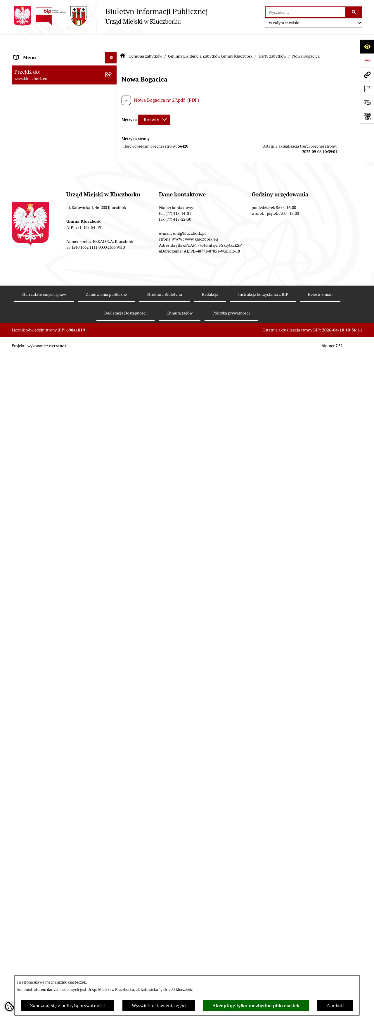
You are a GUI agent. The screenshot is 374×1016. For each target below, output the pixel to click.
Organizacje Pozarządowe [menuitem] (41, 935)
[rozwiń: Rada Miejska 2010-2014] (112, 101)
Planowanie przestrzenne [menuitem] (40, 243)
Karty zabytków (272, 40)
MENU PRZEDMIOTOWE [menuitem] (40, 142)
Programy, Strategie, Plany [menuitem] (41, 947)
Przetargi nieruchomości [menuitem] (39, 231)
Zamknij (335, 1006)
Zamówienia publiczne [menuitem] (38, 844)
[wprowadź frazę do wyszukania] (305, 12)
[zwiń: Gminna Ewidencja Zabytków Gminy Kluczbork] (112, 270)
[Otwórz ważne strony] (367, 89)
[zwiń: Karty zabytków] (112, 336)
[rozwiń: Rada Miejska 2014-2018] (112, 89)
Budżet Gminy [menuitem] (29, 196)
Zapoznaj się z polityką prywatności (67, 1006)
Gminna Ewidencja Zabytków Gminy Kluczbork (210, 40)
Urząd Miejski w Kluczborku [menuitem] (43, 112)
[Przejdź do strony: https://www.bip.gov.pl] (367, 60)
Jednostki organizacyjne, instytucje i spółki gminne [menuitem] (58, 127)
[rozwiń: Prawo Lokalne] (112, 185)
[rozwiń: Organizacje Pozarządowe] (112, 936)
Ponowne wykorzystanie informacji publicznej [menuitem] (51, 169)
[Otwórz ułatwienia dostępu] (367, 46)
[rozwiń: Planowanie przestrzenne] (112, 243)
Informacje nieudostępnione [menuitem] (44, 154)
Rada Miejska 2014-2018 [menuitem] (40, 89)
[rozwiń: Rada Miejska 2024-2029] (112, 66)
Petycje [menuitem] (21, 924)
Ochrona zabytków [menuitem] (33, 255)
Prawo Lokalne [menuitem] (29, 185)
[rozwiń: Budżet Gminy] (112, 197)
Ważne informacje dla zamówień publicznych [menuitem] (48, 859)
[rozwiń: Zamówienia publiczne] (112, 845)
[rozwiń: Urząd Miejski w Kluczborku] (112, 112)
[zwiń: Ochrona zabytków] (112, 255)
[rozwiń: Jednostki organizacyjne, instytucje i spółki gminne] (112, 124)
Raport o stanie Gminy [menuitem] (37, 208)
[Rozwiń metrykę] (154, 104)
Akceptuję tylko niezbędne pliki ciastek (255, 1006)
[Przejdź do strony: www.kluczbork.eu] (367, 75)
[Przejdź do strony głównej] (110, 16)
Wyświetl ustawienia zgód (159, 1006)
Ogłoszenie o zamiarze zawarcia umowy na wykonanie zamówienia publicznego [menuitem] (58, 908)
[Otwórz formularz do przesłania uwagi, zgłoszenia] (367, 103)
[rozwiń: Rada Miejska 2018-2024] (112, 77)
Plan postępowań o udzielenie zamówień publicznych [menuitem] (57, 878)
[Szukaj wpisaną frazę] (354, 12)
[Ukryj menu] (111, 42)
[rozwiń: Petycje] (112, 924)
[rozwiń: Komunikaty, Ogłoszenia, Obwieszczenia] (112, 959)
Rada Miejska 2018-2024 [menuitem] (40, 77)
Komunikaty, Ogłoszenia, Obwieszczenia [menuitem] (56, 959)
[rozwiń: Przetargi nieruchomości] (112, 232)
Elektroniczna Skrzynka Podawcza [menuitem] (49, 970)
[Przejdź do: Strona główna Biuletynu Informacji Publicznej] (122, 41)
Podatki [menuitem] (22, 220)
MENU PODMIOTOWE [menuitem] (37, 54)
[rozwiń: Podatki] (112, 220)
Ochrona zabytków (145, 40)
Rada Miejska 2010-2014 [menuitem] (40, 100)
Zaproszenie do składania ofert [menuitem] (46, 893)
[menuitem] (64, 273)
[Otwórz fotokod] (367, 117)
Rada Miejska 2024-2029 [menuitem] (40, 65)
